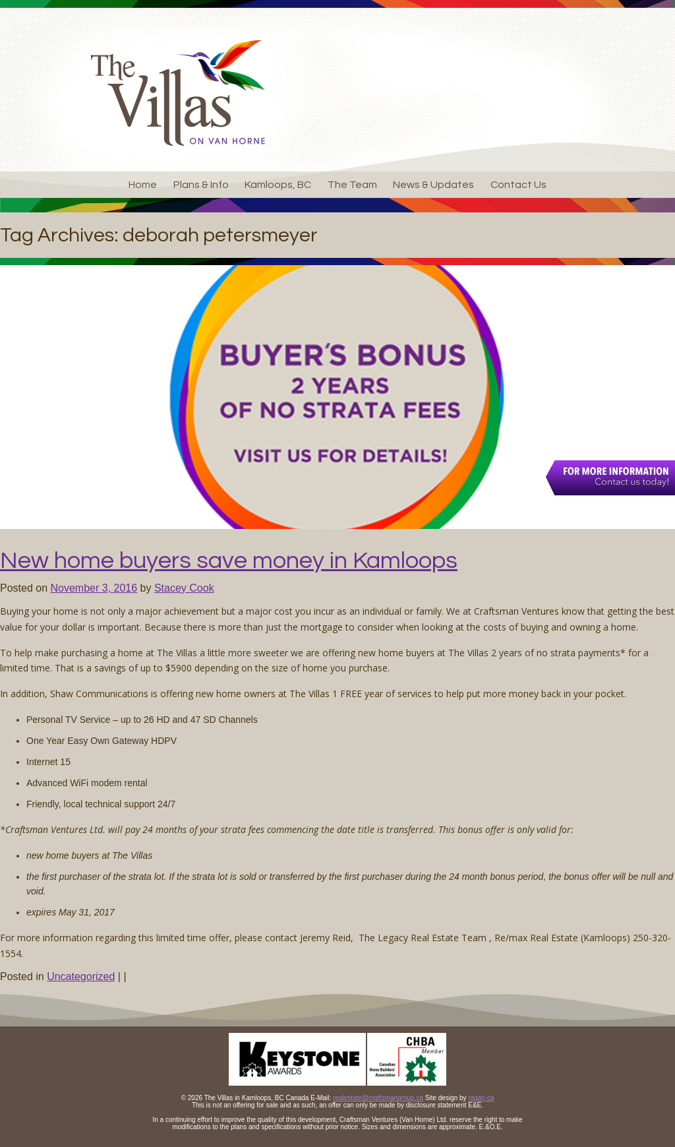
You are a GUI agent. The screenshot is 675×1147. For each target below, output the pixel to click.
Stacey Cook (184, 588)
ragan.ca (481, 1097)
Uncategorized (81, 976)
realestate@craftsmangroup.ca (378, 1097)
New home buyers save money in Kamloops (228, 560)
